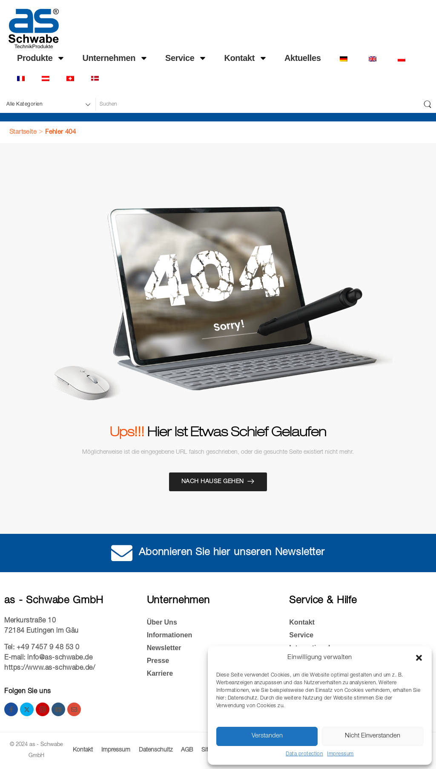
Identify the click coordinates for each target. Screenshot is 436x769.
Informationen (169, 635)
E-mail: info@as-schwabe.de (48, 658)
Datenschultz (155, 750)
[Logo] (34, 28)
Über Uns (162, 622)
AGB (187, 750)
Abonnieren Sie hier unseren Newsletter (232, 553)
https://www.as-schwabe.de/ (49, 668)
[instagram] (42, 709)
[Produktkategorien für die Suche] (47, 104)
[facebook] (11, 709)
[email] (74, 709)
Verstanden (267, 736)
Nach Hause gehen (212, 482)
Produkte (41, 57)
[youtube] (58, 709)
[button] (419, 658)
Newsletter (164, 647)
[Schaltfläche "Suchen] (427, 104)
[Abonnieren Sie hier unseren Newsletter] (121, 553)
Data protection (304, 754)
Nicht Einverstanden (372, 736)
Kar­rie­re (160, 673)
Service (186, 57)
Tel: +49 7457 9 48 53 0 (42, 648)
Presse (158, 660)
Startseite (23, 132)
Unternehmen (115, 57)
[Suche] (257, 104)
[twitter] (27, 709)
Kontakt (245, 57)
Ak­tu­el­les (302, 58)
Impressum (340, 754)
